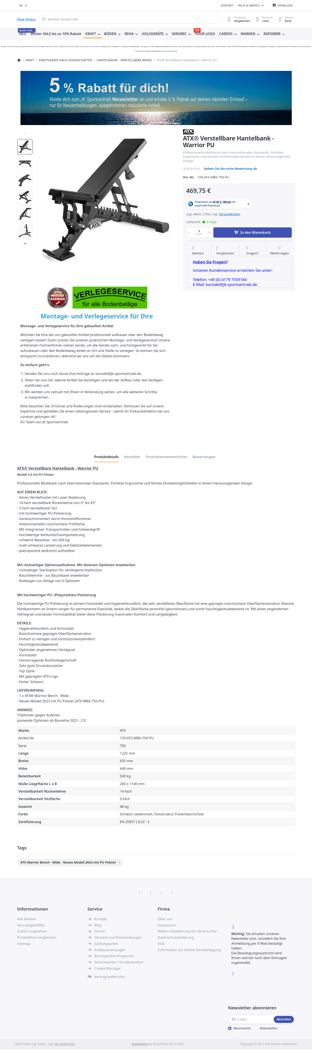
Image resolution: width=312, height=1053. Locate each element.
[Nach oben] (25, 134)
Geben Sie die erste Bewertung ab (230, 168)
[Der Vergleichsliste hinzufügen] (225, 250)
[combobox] (23, 5)
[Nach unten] (25, 243)
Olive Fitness (26, 19)
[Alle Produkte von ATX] (188, 131)
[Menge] (199, 232)
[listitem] (106, 199)
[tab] (106, 456)
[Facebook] (139, 892)
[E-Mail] (250, 1019)
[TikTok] (161, 892)
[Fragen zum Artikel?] (252, 250)
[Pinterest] (172, 892)
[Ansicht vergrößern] (106, 199)
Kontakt (227, 5)
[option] (25, 146)
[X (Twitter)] (150, 892)
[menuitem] (23, 34)
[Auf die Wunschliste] (198, 250)
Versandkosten (229, 214)
